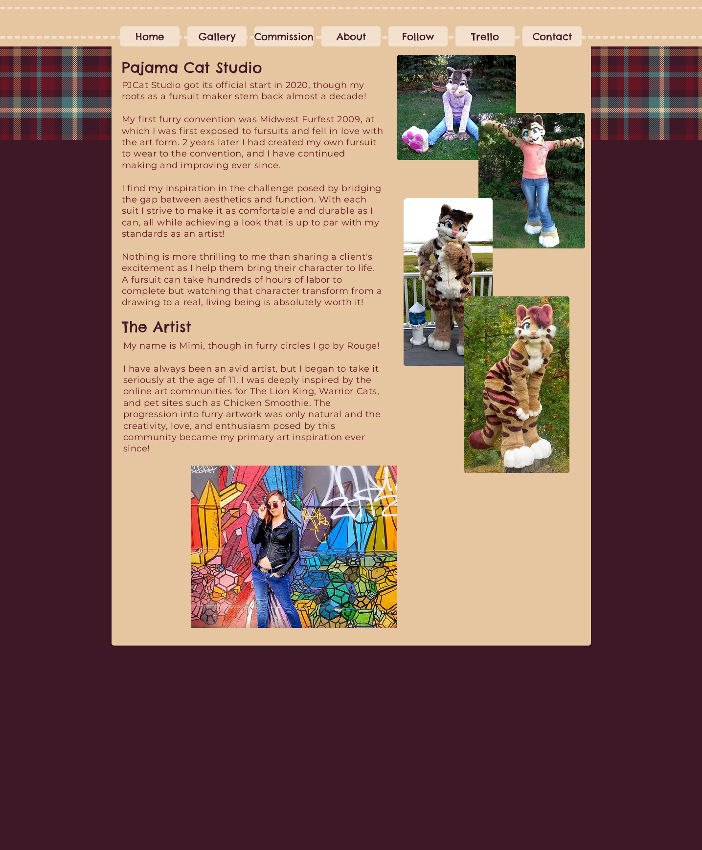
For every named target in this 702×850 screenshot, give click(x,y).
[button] (284, 36)
